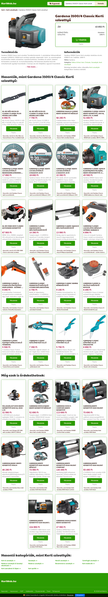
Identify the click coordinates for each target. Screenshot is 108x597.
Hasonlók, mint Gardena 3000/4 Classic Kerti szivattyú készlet (66, 137)
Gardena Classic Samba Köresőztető (67, 284)
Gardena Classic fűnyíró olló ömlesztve (91, 342)
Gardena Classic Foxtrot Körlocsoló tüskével (12, 342)
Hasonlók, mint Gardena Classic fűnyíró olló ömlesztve (93, 366)
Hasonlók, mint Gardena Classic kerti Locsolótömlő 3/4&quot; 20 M (40, 194)
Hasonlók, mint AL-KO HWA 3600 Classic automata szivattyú (13, 251)
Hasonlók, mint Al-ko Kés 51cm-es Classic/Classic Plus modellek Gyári (40, 137)
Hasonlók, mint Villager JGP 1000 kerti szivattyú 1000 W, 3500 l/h (12, 431)
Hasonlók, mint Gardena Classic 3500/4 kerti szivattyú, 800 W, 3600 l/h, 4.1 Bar (94, 137)
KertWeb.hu (8, 3)
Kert (83, 62)
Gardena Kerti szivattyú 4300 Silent (93, 407)
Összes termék (40, 591)
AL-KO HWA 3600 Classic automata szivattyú (13, 227)
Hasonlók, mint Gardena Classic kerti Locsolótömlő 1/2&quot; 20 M (67, 194)
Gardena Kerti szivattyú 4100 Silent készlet (39, 465)
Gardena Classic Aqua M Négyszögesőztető (67, 227)
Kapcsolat (4, 591)
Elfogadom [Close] (79, 595)
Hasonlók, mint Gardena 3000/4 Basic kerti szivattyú (66, 546)
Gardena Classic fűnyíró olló (64, 341)
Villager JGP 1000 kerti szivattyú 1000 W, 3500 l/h (13, 408)
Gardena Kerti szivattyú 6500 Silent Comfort (66, 465)
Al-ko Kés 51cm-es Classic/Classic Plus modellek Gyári (38, 113)
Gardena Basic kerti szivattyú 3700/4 (11, 464)
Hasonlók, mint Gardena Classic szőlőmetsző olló (39, 366)
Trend (48, 591)
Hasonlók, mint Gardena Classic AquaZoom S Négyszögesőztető (39, 251)
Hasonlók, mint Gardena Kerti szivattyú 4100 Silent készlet (38, 488)
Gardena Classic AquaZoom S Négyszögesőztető (38, 228)
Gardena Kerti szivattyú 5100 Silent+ (39, 521)
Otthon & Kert (76, 62)
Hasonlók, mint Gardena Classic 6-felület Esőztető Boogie (94, 309)
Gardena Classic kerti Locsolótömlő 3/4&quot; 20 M (39, 170)
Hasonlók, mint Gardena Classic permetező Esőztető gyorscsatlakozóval (39, 309)
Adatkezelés (29, 591)
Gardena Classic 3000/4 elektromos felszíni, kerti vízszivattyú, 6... (94, 170)
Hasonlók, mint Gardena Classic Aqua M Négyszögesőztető (66, 251)
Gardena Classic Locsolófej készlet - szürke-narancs (92, 228)
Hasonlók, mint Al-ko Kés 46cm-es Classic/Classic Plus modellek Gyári (13, 137)
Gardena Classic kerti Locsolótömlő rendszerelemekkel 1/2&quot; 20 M (12, 171)
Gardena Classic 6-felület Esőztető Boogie (92, 285)
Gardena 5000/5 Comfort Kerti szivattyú (63, 408)
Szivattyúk (94, 62)
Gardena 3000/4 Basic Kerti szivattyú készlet (40, 407)
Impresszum (14, 591)
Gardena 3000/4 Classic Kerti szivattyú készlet (67, 112)
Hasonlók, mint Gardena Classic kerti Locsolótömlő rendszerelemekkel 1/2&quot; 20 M (13, 195)
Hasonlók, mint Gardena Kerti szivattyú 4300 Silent (92, 431)
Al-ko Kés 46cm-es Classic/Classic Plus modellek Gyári (11, 113)
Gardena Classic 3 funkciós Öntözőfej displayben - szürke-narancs (12, 286)
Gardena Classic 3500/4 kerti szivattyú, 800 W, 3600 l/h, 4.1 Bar (94, 113)
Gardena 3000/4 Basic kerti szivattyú (66, 521)
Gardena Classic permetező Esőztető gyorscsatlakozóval (39, 285)
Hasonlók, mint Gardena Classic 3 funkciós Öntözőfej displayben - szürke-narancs (13, 309)
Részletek (13, 129)
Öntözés (88, 62)
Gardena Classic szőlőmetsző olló (38, 341)
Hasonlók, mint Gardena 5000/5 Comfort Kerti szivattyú (66, 431)
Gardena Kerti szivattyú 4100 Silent (93, 464)
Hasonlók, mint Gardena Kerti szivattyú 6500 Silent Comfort (65, 488)
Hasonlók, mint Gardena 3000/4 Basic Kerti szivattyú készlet (39, 431)
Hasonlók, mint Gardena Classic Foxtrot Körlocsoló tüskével (12, 366)
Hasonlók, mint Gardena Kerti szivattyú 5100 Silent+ (38, 546)
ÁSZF (21, 591)
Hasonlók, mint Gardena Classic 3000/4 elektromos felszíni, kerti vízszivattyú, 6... (93, 195)
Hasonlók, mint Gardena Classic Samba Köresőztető (66, 309)
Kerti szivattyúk (94, 67)
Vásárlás (81, 40)
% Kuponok (56, 591)
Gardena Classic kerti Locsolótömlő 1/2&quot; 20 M (66, 170)
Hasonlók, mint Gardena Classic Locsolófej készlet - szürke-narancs (94, 251)
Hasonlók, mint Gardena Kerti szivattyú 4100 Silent (92, 488)
